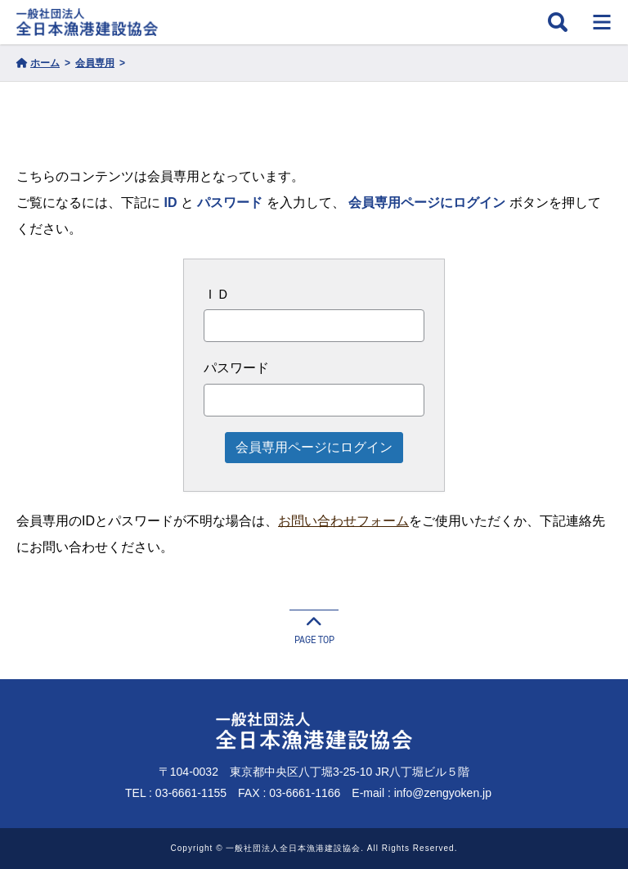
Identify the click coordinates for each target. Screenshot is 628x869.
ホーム (38, 63)
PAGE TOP (314, 628)
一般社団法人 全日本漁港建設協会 (87, 22)
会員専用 (94, 63)
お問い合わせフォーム (343, 521)
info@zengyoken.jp (442, 792)
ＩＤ (217, 294)
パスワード (236, 368)
